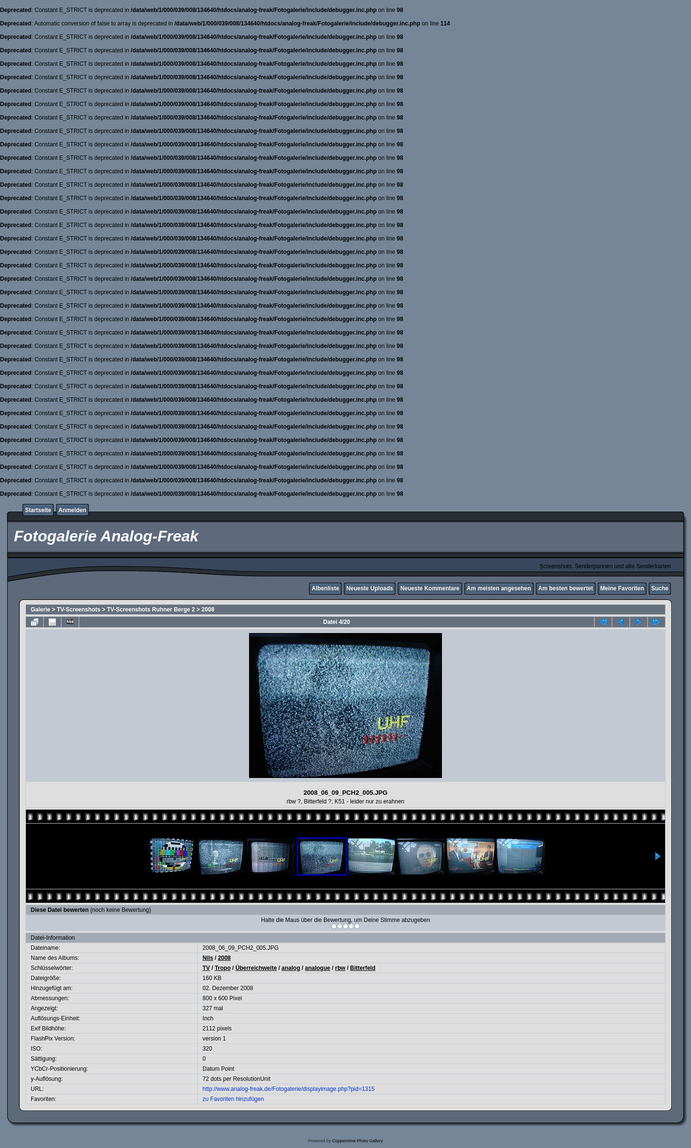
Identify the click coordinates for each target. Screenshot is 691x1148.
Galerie (40, 609)
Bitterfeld (363, 968)
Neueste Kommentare (429, 588)
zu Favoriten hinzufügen (233, 1099)
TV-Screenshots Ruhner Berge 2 (151, 609)
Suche (659, 588)
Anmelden (72, 510)
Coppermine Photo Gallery (357, 1140)
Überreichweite (256, 968)
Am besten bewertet (565, 588)
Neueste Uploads (369, 588)
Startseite (38, 510)
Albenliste (325, 588)
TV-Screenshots (78, 609)
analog (291, 968)
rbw (340, 968)
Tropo (222, 968)
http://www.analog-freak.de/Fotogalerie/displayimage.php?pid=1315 (289, 1089)
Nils (208, 958)
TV (206, 968)
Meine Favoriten (622, 588)
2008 (208, 609)
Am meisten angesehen (499, 588)
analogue (318, 968)
